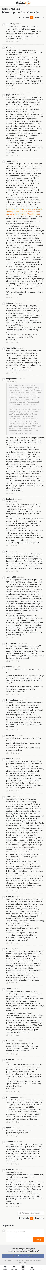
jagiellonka (11, 95)
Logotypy (28, 1260)
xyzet (8, 1128)
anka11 (9, 24)
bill (7, 47)
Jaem (8, 797)
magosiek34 (11, 379)
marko (9, 667)
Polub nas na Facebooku (22, 1256)
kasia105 (10, 499)
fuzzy (8, 161)
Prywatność (37, 1260)
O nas (21, 1260)
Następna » (39, 17)
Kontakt (15, 1260)
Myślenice (15, 9)
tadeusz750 (11, 348)
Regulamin (23, 1262)
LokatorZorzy (12, 643)
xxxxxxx (9, 303)
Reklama (7, 1260)
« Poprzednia (23, 17)
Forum (5, 9)
